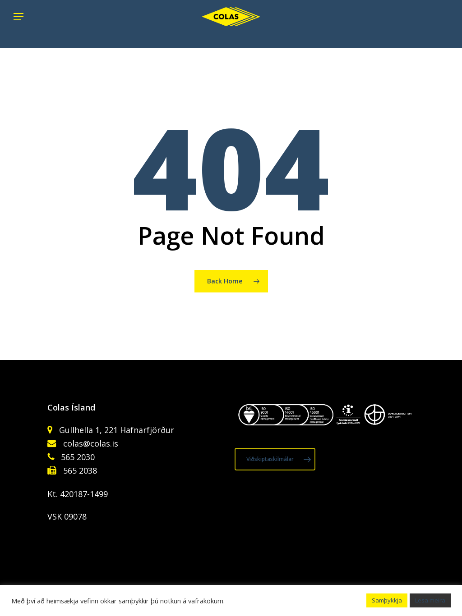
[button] (18, 23)
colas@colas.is (90, 443)
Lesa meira (430, 600)
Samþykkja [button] (387, 600)
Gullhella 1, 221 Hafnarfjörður (115, 429)
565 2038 (79, 470)
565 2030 (77, 457)
